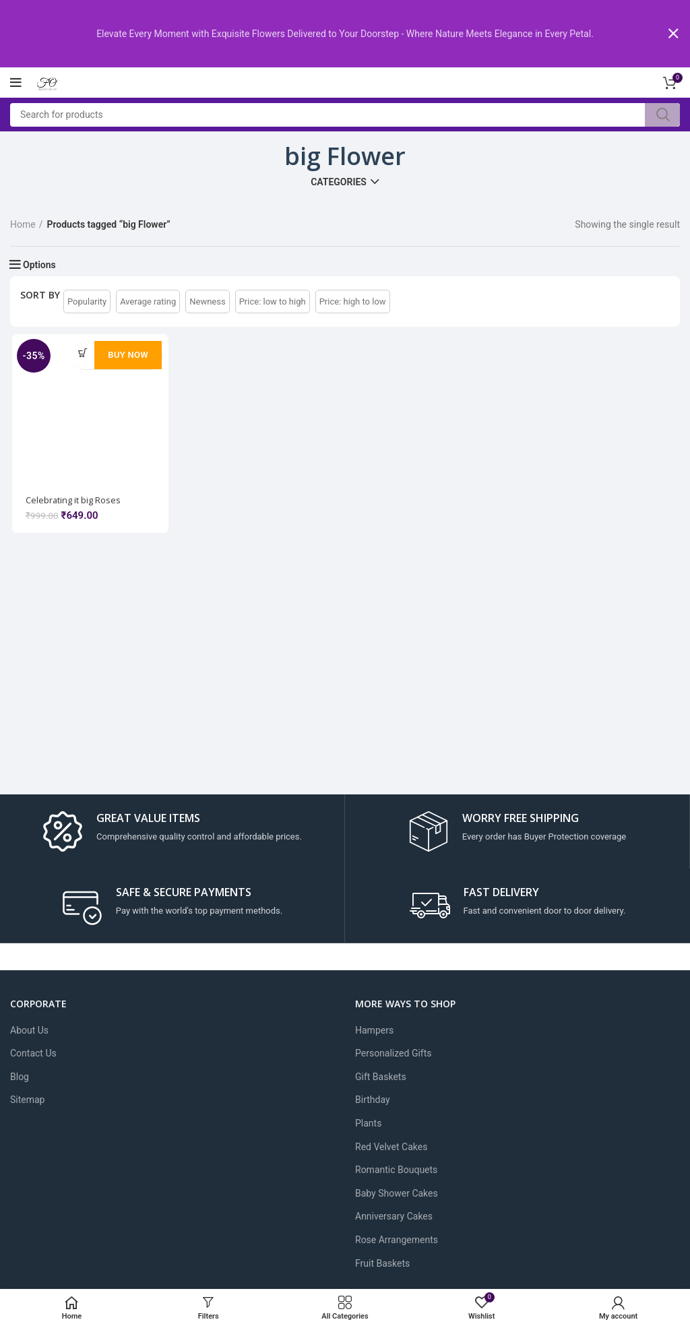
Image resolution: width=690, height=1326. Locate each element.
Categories (339, 182)
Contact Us (33, 1053)
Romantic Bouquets (396, 1169)
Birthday (372, 1099)
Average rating (148, 301)
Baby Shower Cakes (396, 1193)
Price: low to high (272, 301)
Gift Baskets (380, 1076)
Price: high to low (352, 301)
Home (23, 224)
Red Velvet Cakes (391, 1146)
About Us (29, 1030)
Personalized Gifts (393, 1053)
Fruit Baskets (382, 1262)
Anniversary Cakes (394, 1216)
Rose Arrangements (396, 1239)
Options (39, 265)
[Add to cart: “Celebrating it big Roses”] (82, 353)
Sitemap (27, 1099)
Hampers (374, 1030)
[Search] (345, 114)
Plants (368, 1123)
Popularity (86, 301)
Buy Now (127, 355)
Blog (19, 1076)
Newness (207, 301)
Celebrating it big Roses (75, 501)
